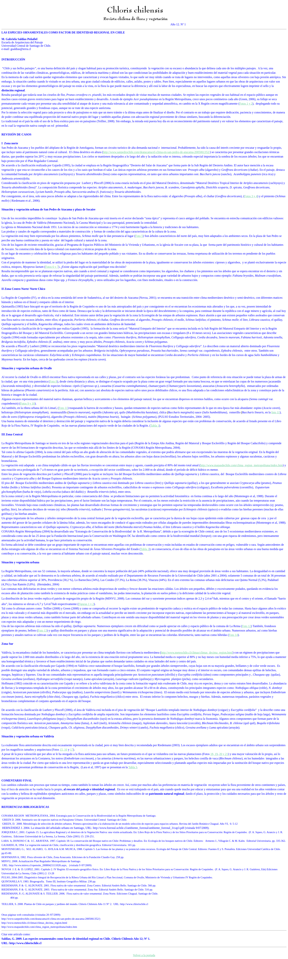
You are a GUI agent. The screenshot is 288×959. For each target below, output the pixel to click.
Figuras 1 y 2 (86, 604)
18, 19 (214, 754)
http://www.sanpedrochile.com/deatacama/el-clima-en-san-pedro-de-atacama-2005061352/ (156, 152)
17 (71, 749)
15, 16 (63, 749)
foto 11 (275, 412)
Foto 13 (42, 630)
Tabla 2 (145, 549)
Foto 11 (63, 407)
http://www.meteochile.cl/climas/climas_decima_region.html (197, 652)
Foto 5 (139, 235)
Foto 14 (233, 634)
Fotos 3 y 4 (251, 196)
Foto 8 (53, 381)
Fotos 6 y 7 (51, 266)
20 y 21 (223, 754)
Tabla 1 (154, 425)
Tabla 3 (132, 767)
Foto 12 (246, 626)
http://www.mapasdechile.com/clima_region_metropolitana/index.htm (241, 465)
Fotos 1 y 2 (246, 103)
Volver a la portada (144, 955)
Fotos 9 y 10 (27, 403)
